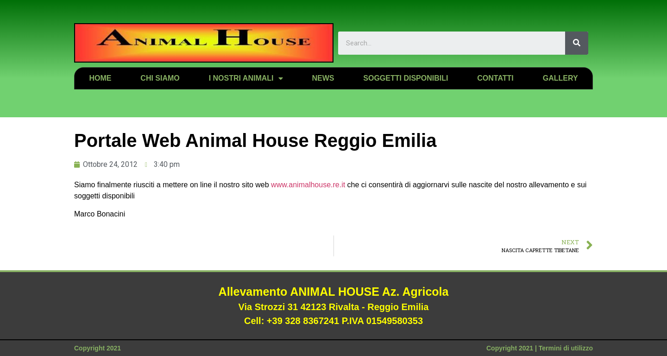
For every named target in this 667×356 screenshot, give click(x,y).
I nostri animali (246, 78)
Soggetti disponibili (405, 78)
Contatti (495, 78)
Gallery (560, 78)
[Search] (576, 43)
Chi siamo (159, 78)
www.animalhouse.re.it (308, 185)
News (323, 78)
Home (100, 78)
